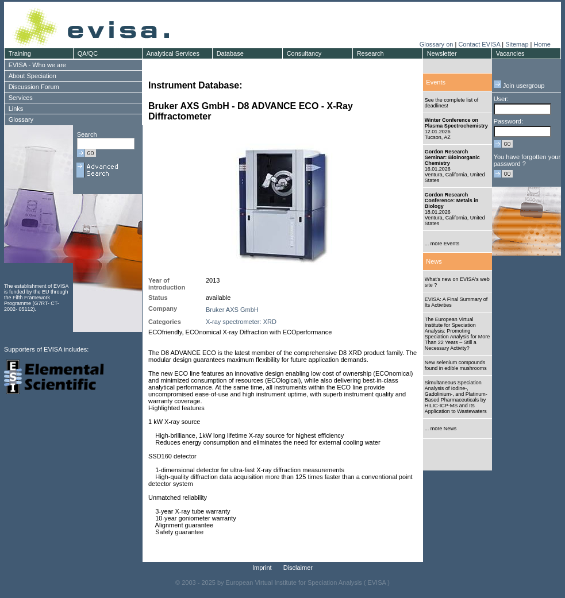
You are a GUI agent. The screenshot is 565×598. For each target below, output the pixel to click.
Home (541, 44)
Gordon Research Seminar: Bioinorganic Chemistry (452, 157)
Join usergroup (519, 85)
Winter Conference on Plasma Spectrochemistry (456, 123)
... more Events (442, 243)
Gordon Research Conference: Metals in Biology (452, 200)
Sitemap (516, 44)
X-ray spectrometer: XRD (241, 321)
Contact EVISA (479, 44)
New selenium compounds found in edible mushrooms (456, 365)
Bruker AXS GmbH (232, 309)
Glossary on (437, 44)
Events (435, 82)
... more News (441, 428)
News (434, 261)
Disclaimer (298, 567)
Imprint (262, 567)
